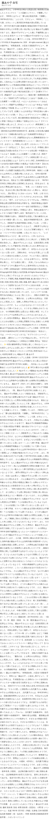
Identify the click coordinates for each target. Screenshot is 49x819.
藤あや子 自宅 (10, 2)
